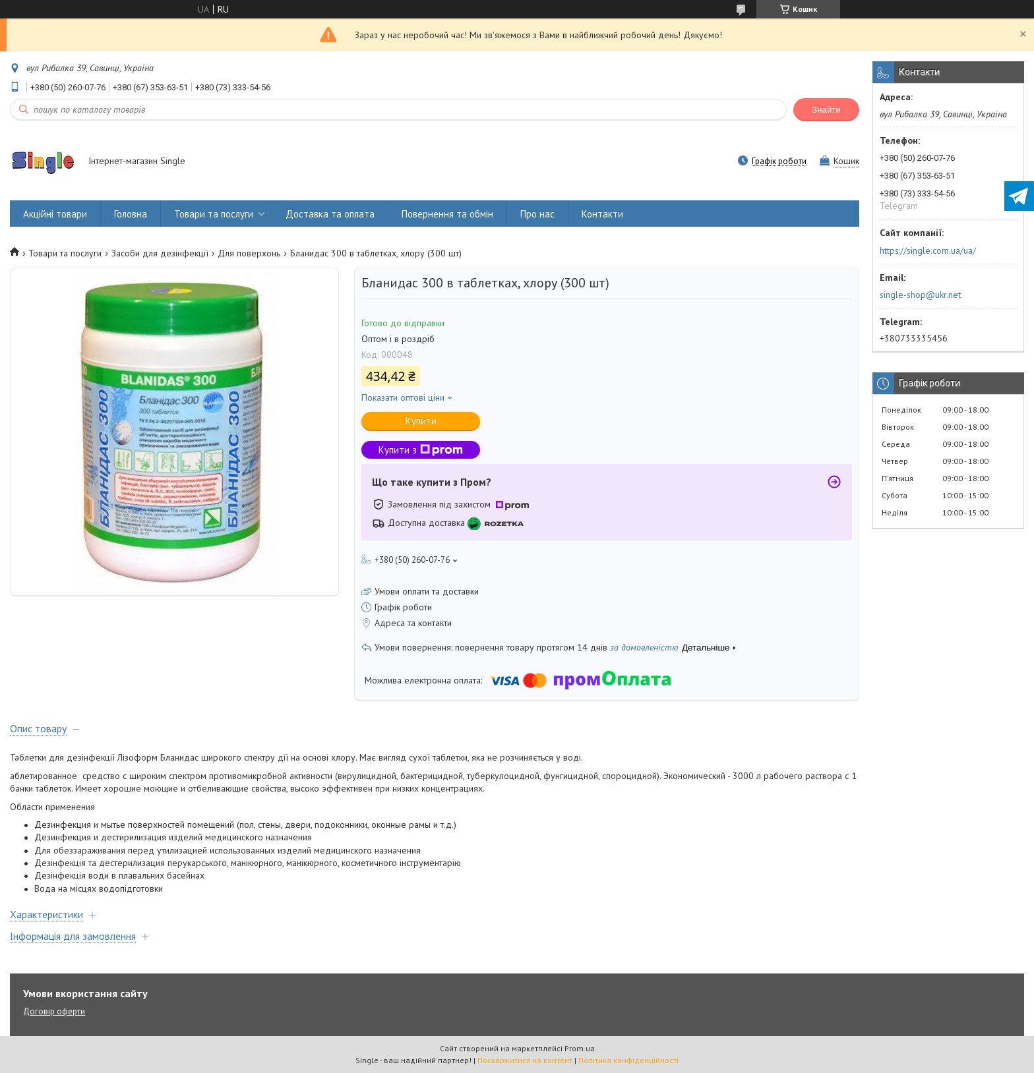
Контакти (602, 214)
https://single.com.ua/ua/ (928, 250)
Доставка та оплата (330, 214)
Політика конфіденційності (628, 1060)
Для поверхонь (249, 253)
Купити (421, 421)
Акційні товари (55, 214)
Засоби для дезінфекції (159, 253)
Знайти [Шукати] (826, 110)
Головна (130, 214)
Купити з (421, 450)
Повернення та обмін (447, 214)
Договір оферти (54, 1011)
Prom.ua (579, 1048)
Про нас (537, 214)
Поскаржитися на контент (524, 1060)
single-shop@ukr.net (920, 295)
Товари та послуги (213, 214)
